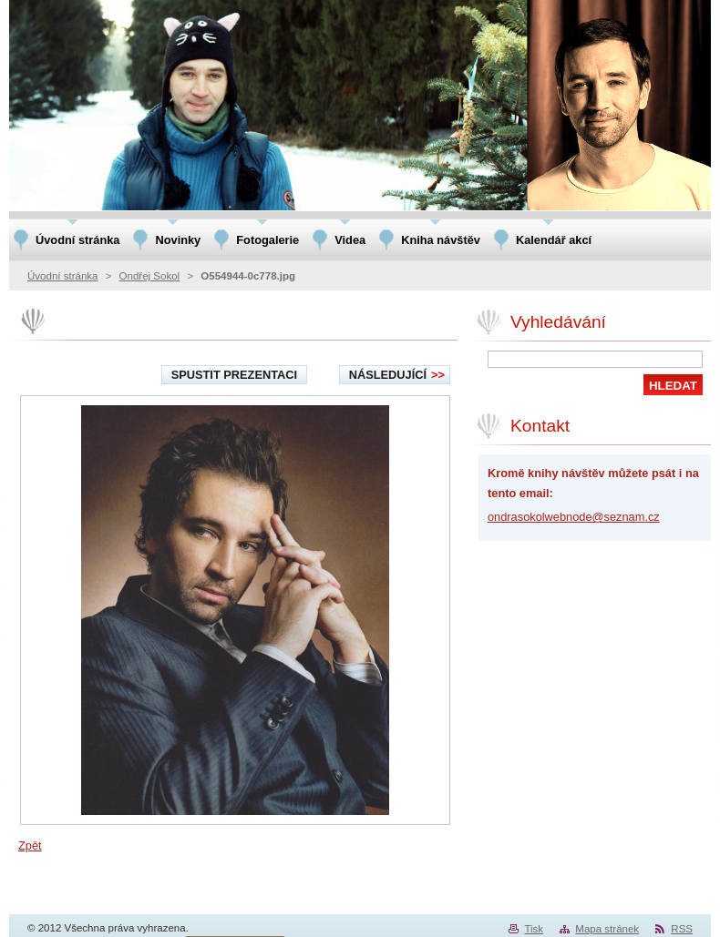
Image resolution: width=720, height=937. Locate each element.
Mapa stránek (607, 928)
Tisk (533, 928)
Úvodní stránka (62, 275)
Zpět (30, 845)
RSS (682, 928)
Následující (397, 375)
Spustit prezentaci (234, 375)
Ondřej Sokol (149, 275)
